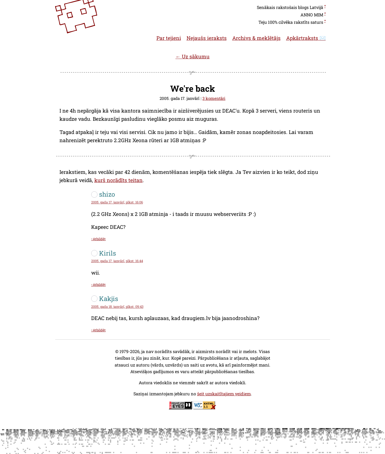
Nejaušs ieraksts (207, 38)
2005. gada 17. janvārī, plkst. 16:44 (117, 261)
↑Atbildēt (98, 239)
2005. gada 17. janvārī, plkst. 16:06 (117, 202)
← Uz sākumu (192, 56)
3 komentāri (213, 98)
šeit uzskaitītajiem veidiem (224, 393)
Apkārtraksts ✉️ (306, 38)
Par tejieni (168, 38)
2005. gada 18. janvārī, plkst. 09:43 (117, 306)
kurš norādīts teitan (118, 180)
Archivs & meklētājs (256, 38)
